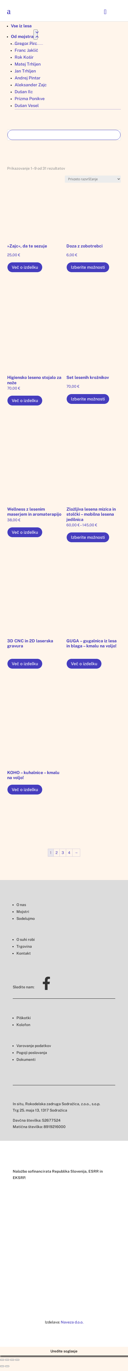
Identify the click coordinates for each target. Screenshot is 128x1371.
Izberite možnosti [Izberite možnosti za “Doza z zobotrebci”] (88, 267)
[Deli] (7, 1360)
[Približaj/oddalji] (17, 1360)
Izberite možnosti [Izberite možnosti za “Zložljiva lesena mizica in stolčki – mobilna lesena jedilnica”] (88, 537)
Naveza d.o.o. (72, 1322)
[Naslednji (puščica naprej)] (7, 1366)
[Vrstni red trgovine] (93, 179)
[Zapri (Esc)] (2, 1360)
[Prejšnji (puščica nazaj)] (2, 1366)
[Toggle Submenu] (35, 34)
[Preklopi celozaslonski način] (12, 1360)
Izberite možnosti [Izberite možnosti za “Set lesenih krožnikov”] (88, 399)
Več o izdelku (25, 267)
